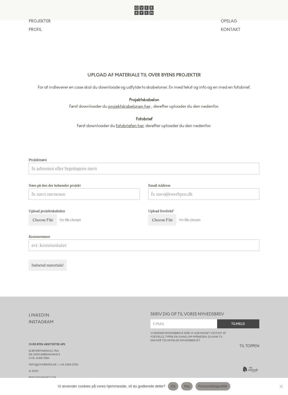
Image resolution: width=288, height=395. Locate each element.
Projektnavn (38, 160)
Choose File (43, 219)
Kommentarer (39, 236)
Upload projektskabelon (47, 211)
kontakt (230, 30)
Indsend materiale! (48, 265)
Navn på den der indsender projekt (55, 185)
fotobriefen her (129, 125)
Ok (173, 386)
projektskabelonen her (129, 106)
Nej (187, 386)
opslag (229, 21)
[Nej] (281, 386)
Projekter (40, 21)
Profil (35, 30)
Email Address (159, 185)
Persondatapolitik (213, 386)
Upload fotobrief (160, 211)
